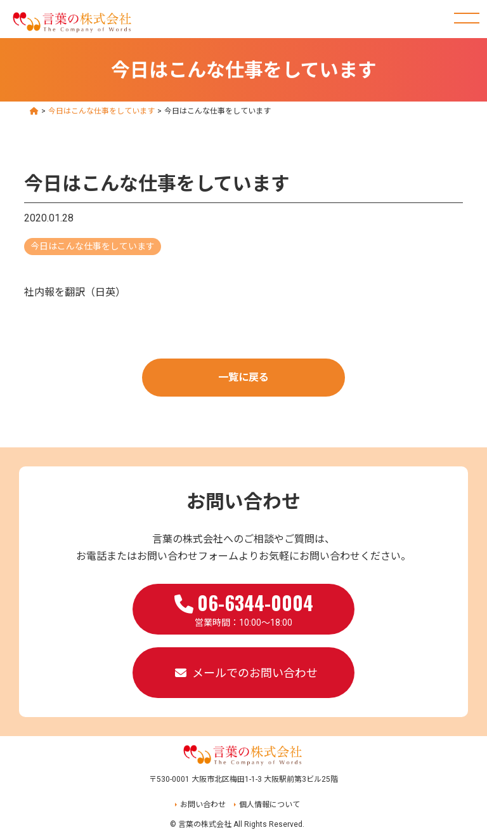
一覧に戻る (243, 377)
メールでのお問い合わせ (255, 673)
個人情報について (269, 804)
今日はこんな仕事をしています (92, 246)
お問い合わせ (203, 804)
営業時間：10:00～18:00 (243, 608)
